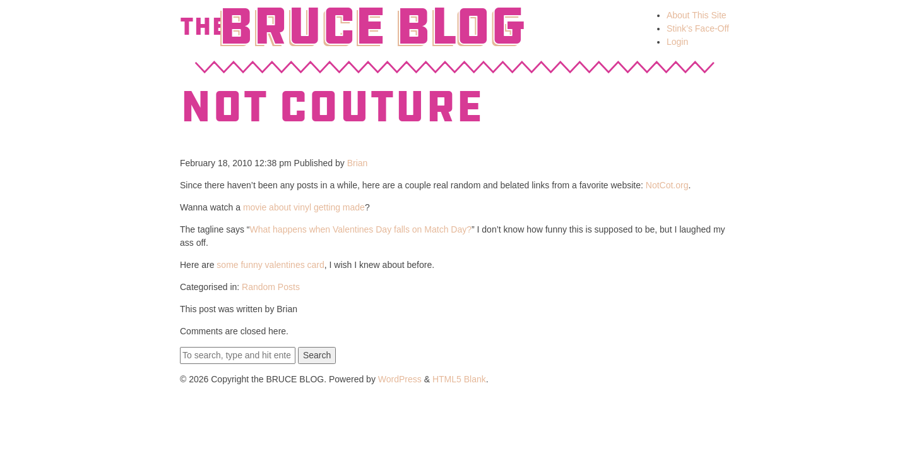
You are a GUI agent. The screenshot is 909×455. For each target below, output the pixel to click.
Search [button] (317, 355)
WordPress (400, 379)
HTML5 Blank (459, 379)
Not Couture (331, 107)
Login (677, 42)
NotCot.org (667, 185)
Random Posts (271, 287)
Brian (357, 163)
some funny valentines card (270, 265)
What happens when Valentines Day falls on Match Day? (361, 229)
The (203, 26)
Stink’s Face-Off (698, 28)
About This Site (697, 15)
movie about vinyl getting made (304, 207)
